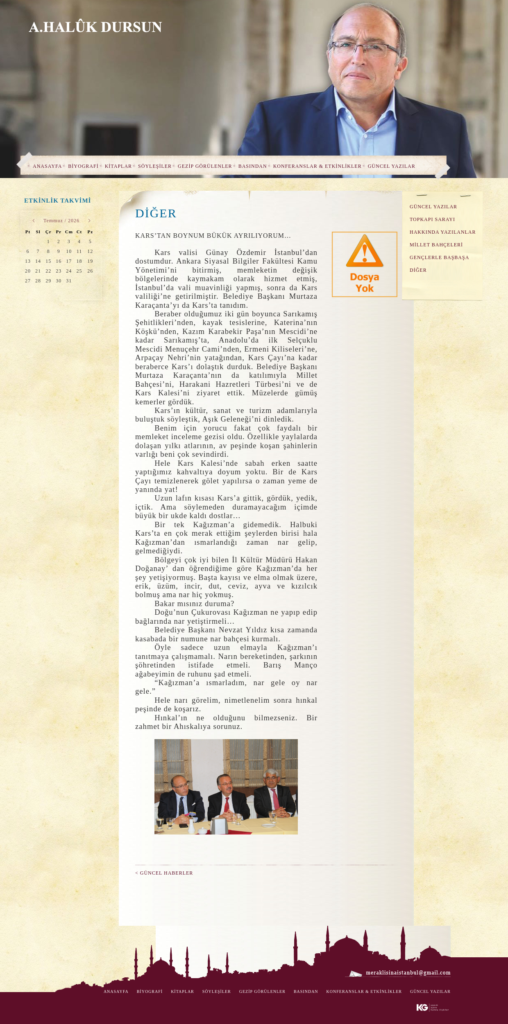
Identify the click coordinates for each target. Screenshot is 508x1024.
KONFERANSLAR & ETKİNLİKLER (317, 166)
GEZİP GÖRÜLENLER (205, 166)
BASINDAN (252, 166)
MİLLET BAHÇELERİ (436, 245)
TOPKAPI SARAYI (432, 219)
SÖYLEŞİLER (155, 166)
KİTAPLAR (118, 166)
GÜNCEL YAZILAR (391, 166)
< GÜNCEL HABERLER (164, 873)
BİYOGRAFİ (83, 166)
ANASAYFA (47, 166)
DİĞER (418, 270)
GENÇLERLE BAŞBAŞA (439, 257)
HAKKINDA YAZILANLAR (443, 232)
